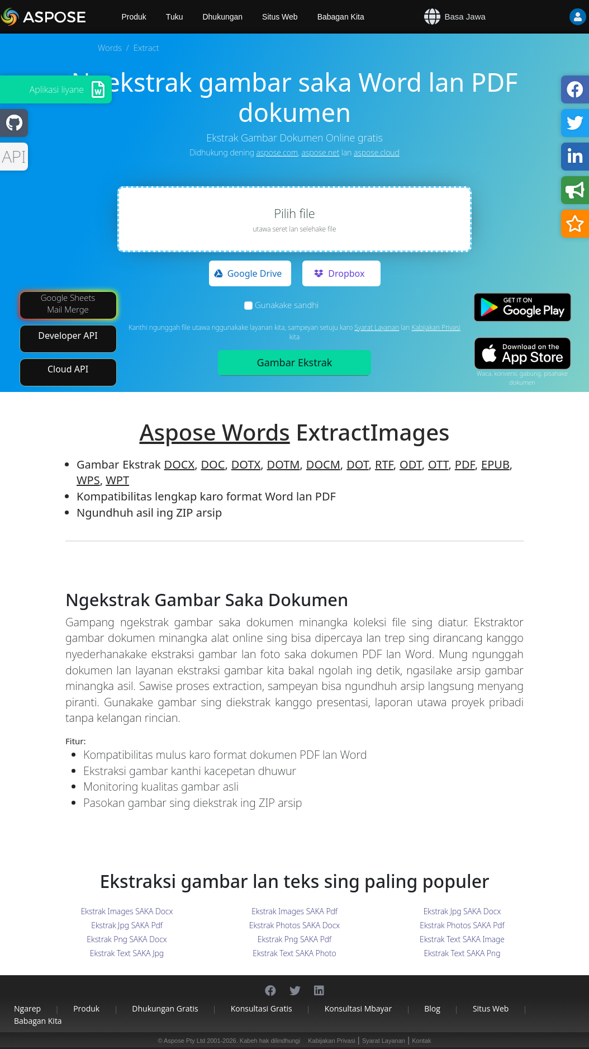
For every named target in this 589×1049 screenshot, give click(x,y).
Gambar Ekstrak (294, 362)
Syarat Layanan (376, 327)
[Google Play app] (522, 307)
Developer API (67, 335)
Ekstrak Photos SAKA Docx (294, 925)
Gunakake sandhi (287, 304)
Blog (432, 1008)
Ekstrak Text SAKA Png (462, 953)
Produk (86, 1008)
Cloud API (68, 369)
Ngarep (27, 1008)
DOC (213, 464)
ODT (411, 464)
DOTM (283, 464)
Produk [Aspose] (134, 16)
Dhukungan (222, 16)
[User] (555, 16)
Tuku (174, 16)
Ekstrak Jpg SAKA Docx (462, 911)
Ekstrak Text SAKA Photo (294, 953)
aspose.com (277, 152)
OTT (438, 464)
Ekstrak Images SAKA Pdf (294, 911)
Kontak (421, 1040)
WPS (88, 480)
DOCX (179, 464)
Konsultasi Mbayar (358, 1008)
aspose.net (320, 152)
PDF (465, 464)
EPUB (495, 464)
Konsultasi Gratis (261, 1008)
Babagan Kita (340, 16)
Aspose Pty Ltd (184, 1040)
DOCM (323, 464)
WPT (117, 480)
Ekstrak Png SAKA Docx (127, 939)
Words (110, 47)
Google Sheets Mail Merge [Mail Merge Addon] (68, 303)
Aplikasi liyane (57, 89)
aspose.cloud (377, 152)
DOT (357, 464)
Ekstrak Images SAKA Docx (127, 911)
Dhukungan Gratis (165, 1008)
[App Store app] (522, 353)
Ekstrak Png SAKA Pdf (294, 939)
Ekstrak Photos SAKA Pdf (462, 925)
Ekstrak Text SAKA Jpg (127, 953)
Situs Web (280, 16)
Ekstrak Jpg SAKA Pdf (127, 925)
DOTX (245, 464)
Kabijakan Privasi (435, 327)
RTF (384, 464)
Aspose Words (214, 432)
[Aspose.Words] (56, 17)
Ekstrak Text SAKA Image (462, 939)
